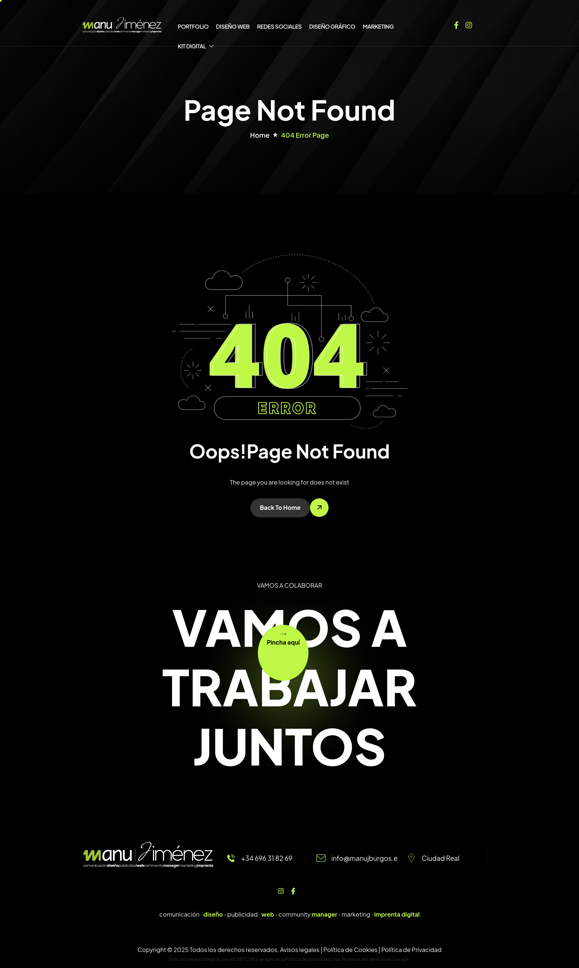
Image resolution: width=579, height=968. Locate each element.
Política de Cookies (350, 949)
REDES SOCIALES (279, 26)
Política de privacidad (307, 959)
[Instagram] (469, 24)
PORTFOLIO (192, 26)
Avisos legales (299, 949)
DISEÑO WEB (232, 26)
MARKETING (378, 26)
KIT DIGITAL (196, 45)
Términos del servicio (363, 959)
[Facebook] (456, 24)
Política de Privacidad (411, 949)
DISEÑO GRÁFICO (332, 26)
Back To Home (280, 507)
